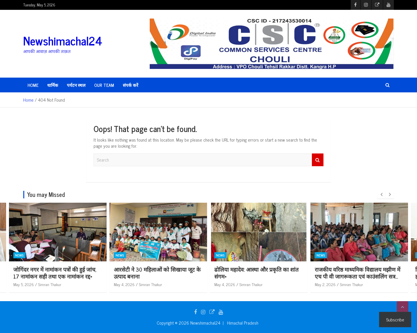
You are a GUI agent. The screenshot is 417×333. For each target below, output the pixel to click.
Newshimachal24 (62, 40)
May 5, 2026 (23, 284)
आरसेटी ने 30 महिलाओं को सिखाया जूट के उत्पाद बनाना (257, 273)
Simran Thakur (49, 284)
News (19, 255)
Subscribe (395, 319)
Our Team (104, 85)
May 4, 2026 (224, 284)
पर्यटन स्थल (76, 85)
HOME (33, 85)
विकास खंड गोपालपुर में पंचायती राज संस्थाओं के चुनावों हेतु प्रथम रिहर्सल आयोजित (50, 276)
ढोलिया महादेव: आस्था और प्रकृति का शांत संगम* (357, 273)
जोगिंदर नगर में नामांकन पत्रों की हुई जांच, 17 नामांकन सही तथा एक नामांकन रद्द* (155, 273)
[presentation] (381, 195)
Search (317, 159)
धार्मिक (52, 85)
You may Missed (46, 194)
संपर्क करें (130, 85)
